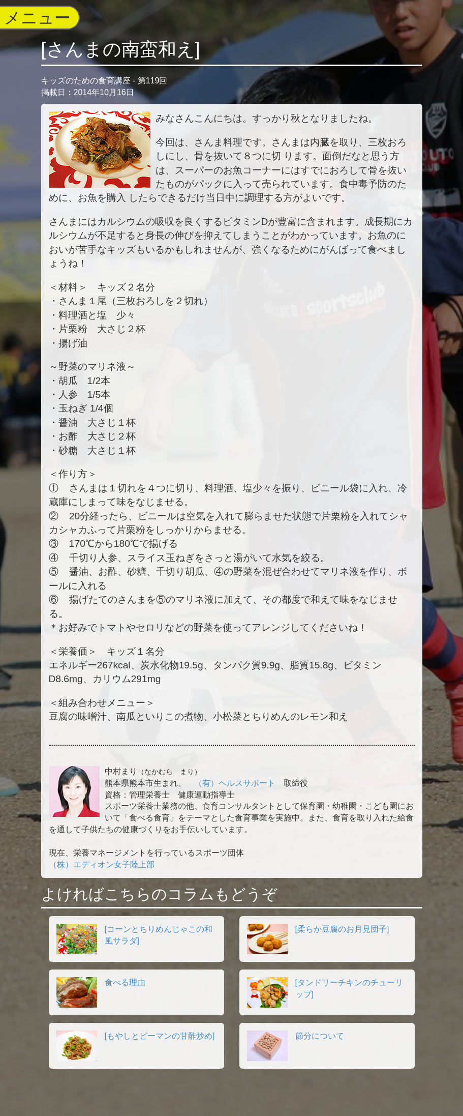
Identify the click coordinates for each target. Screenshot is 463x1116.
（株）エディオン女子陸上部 (102, 864)
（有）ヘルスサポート (234, 783)
